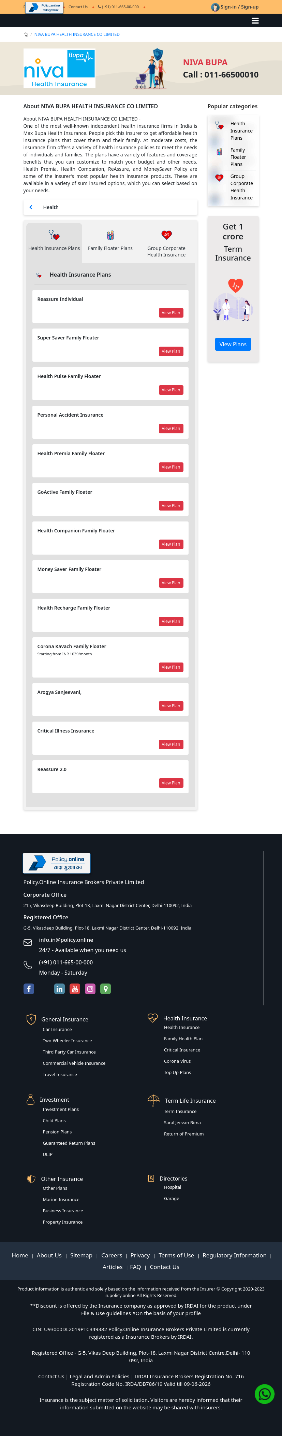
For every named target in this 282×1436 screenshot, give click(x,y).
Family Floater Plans (238, 157)
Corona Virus (177, 1061)
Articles (113, 1267)
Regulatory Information (235, 1255)
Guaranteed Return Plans (69, 1143)
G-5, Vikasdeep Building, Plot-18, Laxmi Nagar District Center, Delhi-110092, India (108, 928)
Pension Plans (57, 1132)
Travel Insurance (60, 1074)
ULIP (48, 1154)
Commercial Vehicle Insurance (74, 1063)
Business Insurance (63, 1211)
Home (21, 1255)
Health (51, 207)
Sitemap (82, 1255)
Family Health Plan (183, 1038)
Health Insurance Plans (242, 130)
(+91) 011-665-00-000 (118, 6)
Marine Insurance (61, 1199)
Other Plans (55, 1188)
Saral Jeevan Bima (182, 1122)
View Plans (233, 344)
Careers (111, 1255)
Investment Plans (61, 1109)
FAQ (136, 1267)
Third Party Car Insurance (69, 1052)
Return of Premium (184, 1134)
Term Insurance (180, 1111)
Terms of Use (176, 1255)
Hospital (172, 1187)
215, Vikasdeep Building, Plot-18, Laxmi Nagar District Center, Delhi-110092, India (108, 905)
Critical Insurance (182, 1050)
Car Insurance (57, 1029)
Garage (171, 1198)
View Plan (171, 313)
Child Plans (54, 1120)
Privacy (141, 1255)
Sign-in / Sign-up (235, 6)
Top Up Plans (177, 1072)
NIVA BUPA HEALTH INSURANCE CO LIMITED (77, 34)
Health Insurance (181, 1027)
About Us (50, 1255)
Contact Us (163, 1267)
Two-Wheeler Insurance (67, 1040)
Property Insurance (63, 1222)
